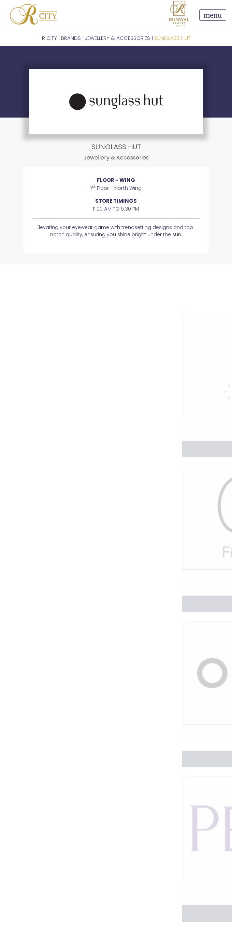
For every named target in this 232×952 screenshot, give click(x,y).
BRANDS (71, 38)
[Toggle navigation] (212, 15)
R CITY (49, 38)
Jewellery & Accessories (117, 38)
